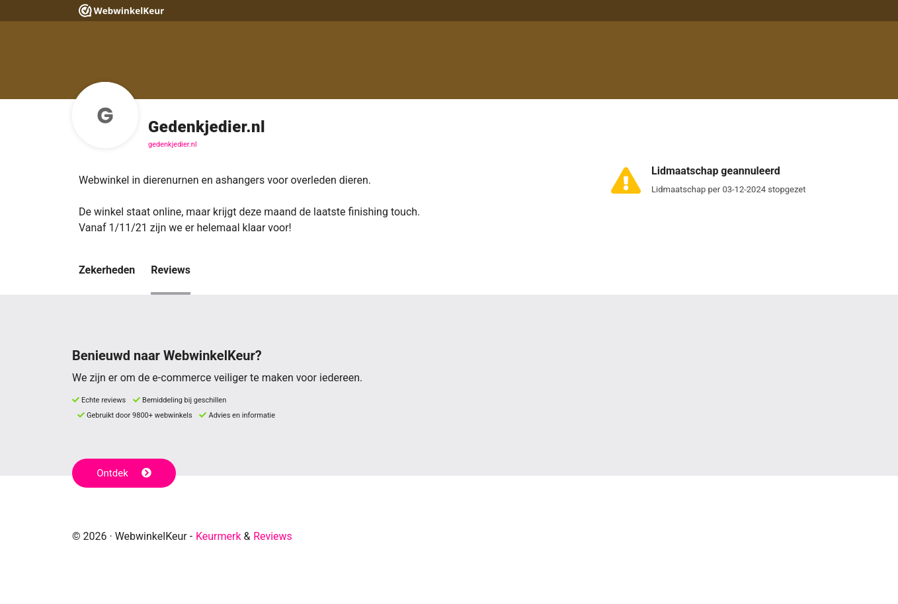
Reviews (170, 270)
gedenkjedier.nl (172, 144)
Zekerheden (107, 270)
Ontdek (124, 473)
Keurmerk (218, 536)
